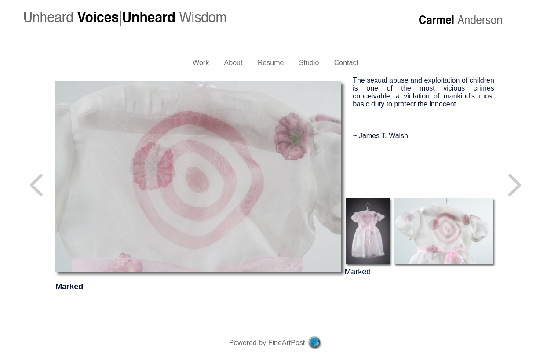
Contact (346, 62)
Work (201, 62)
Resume (271, 62)
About (233, 62)
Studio (309, 62)
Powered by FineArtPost (267, 342)
